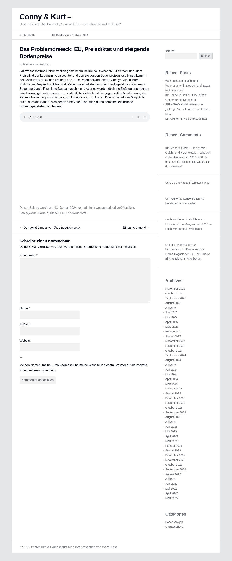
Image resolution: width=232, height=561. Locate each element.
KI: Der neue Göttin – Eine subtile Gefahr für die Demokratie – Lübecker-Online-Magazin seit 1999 (188, 153)
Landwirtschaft (76, 213)
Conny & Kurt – (46, 17)
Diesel (54, 213)
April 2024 (171, 379)
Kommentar (29, 255)
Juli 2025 (171, 307)
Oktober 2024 (173, 350)
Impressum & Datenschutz (70, 35)
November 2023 (175, 403)
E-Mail (25, 324)
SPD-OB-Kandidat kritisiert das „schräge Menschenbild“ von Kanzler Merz (188, 109)
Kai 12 (24, 547)
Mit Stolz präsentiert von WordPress (92, 547)
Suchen (170, 50)
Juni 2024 (171, 369)
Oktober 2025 (173, 293)
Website (25, 340)
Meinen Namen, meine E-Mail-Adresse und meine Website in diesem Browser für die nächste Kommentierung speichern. (83, 367)
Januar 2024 (173, 393)
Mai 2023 (171, 431)
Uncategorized (106, 207)
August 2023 (173, 417)
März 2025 (172, 326)
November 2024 (175, 345)
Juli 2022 (171, 479)
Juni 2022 (171, 483)
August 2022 (173, 474)
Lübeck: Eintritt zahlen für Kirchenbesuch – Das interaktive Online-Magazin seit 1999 (184, 249)
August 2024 (173, 360)
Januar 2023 (173, 450)
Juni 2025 (171, 312)
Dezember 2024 (175, 341)
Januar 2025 (173, 336)
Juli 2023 (171, 421)
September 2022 (175, 469)
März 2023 (172, 440)
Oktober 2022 (173, 464)
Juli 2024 (171, 364)
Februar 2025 (173, 331)
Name (25, 308)
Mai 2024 (171, 374)
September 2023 (175, 412)
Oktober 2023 (173, 407)
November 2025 (175, 288)
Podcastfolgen (174, 522)
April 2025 (171, 322)
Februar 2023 (173, 445)
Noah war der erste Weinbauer (183, 228)
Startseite (27, 35)
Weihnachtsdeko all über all (182, 80)
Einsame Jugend (136, 227)
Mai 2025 (171, 317)
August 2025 (173, 302)
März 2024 (172, 383)
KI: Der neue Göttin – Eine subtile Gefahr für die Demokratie (187, 162)
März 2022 (172, 498)
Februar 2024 (173, 388)
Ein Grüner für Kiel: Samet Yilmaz (186, 118)
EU (62, 213)
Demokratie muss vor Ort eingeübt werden (51, 227)
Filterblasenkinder (199, 182)
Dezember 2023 (175, 398)
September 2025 (175, 298)
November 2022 (175, 460)
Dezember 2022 (175, 455)
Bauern (43, 213)
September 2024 (175, 355)
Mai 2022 (171, 488)
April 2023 (171, 436)
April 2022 (171, 493)
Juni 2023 (171, 426)
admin (87, 207)
